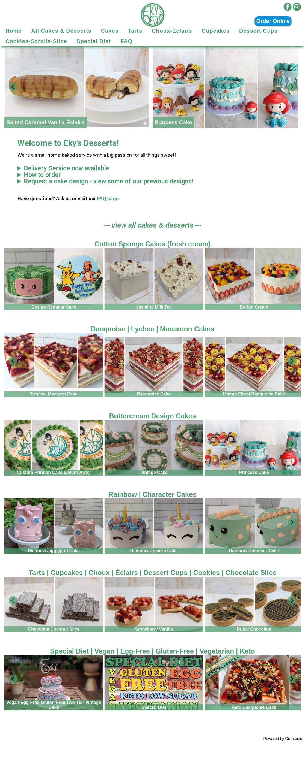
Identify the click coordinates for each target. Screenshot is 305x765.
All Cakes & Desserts (61, 31)
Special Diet (94, 41)
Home (13, 31)
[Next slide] (292, 87)
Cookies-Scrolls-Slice (36, 41)
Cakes (110, 31)
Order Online (273, 21)
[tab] (141, 124)
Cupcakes (216, 31)
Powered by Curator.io (282, 738)
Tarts (135, 31)
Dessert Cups (258, 31)
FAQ (126, 41)
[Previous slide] (13, 87)
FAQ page (108, 198)
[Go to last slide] (13, 275)
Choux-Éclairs (172, 31)
